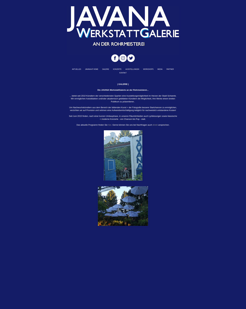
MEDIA (160, 69)
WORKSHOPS (148, 69)
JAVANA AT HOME (91, 69)
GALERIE (105, 69)
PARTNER (170, 69)
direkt (155, 125)
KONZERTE (117, 69)
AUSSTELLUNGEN (132, 69)
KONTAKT (123, 73)
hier (109, 125)
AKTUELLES (76, 69)
